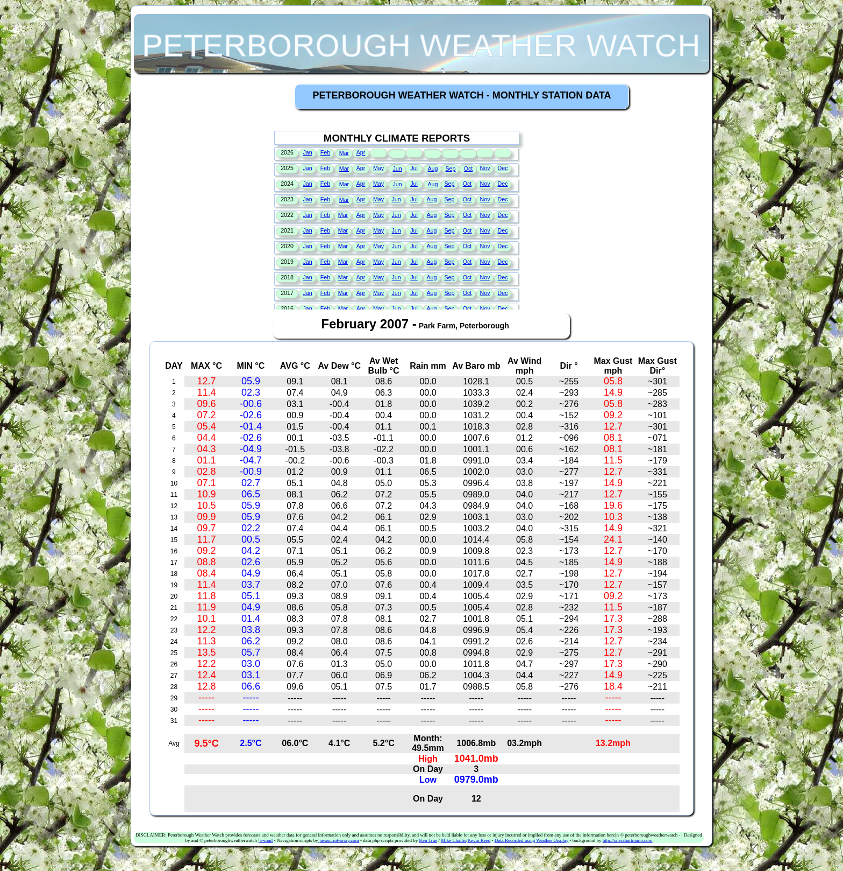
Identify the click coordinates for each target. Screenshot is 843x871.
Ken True (428, 840)
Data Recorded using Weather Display (532, 840)
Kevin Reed (478, 840)
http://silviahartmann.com (628, 840)
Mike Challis (453, 840)
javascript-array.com (338, 840)
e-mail (266, 840)
